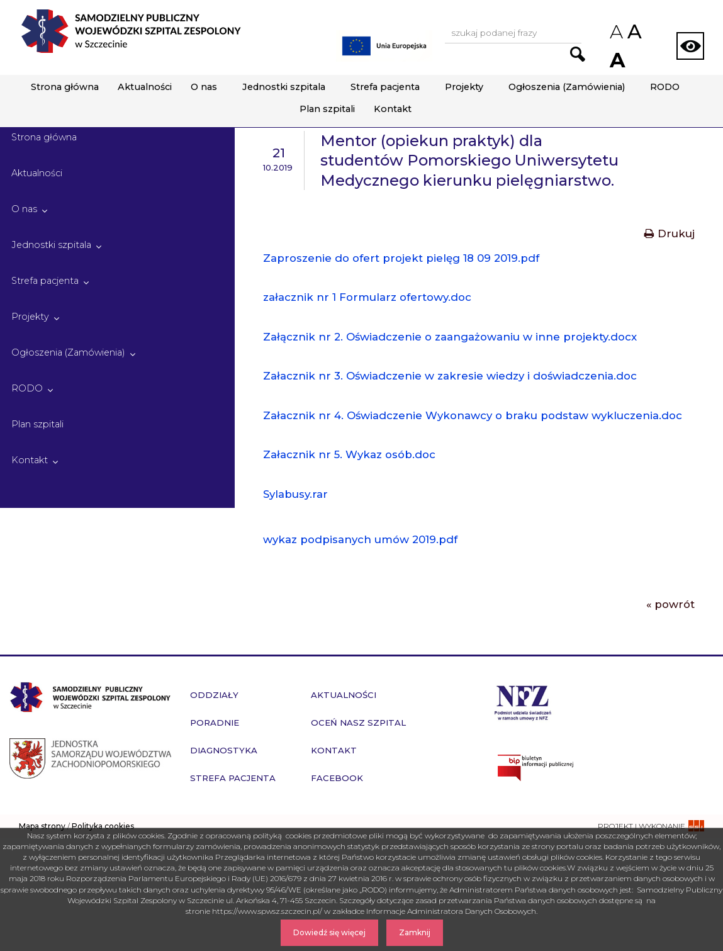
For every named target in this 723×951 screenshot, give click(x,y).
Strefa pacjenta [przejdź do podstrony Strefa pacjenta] (233, 778)
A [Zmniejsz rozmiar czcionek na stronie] (615, 31)
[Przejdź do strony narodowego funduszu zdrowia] (522, 701)
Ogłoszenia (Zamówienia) (566, 87)
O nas (204, 87)
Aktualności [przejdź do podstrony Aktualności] (343, 695)
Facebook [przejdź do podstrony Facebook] (337, 778)
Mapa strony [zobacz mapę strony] (42, 826)
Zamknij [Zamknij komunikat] (414, 932)
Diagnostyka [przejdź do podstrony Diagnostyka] (223, 750)
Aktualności (145, 87)
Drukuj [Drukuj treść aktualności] (669, 233)
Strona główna (65, 87)
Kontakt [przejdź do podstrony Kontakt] (334, 750)
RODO (665, 87)
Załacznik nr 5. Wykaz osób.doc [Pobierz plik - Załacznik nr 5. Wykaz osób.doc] (349, 454)
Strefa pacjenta (385, 87)
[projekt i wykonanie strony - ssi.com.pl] (651, 826)
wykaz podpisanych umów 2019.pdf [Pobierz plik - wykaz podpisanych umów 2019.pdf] (360, 539)
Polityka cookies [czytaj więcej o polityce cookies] (103, 826)
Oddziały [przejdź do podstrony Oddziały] (214, 695)
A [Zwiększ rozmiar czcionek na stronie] (616, 60)
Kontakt (393, 109)
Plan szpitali (327, 109)
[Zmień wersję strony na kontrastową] (690, 46)
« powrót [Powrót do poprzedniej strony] (670, 604)
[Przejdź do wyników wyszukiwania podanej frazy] (577, 54)
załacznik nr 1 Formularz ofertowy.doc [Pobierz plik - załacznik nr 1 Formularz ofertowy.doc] (367, 297)
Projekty (464, 87)
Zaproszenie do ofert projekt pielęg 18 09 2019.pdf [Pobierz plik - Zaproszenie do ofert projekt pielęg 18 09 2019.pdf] (401, 258)
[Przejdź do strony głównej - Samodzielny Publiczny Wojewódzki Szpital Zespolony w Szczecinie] (131, 31)
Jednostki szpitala (283, 87)
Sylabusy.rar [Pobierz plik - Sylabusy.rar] (295, 494)
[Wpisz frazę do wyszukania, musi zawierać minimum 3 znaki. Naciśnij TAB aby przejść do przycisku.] (513, 33)
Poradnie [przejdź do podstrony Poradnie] (214, 722)
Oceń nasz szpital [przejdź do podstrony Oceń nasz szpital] (358, 722)
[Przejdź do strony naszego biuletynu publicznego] (602, 768)
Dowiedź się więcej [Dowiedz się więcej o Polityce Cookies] (329, 932)
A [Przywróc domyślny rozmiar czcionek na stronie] (633, 31)
